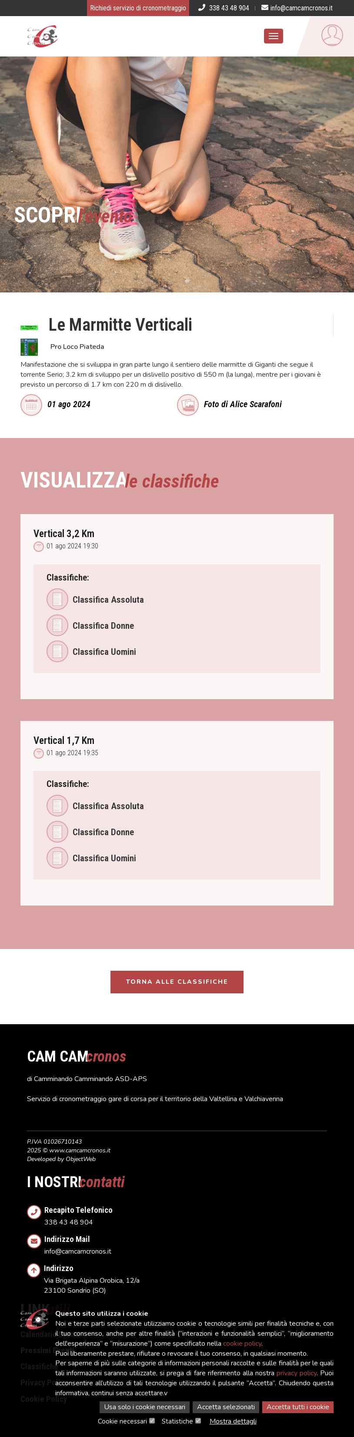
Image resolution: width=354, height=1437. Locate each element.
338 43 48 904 (185, 1213)
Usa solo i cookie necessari (144, 1407)
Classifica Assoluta (95, 599)
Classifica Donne (90, 625)
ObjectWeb (81, 1159)
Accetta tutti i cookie (298, 1407)
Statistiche (177, 1421)
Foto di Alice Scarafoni (229, 403)
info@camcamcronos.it (185, 1242)
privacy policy (297, 1373)
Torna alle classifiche (177, 982)
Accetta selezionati (226, 1407)
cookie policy (242, 1343)
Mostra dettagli (233, 1421)
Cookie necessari (122, 1421)
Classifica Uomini (91, 651)
